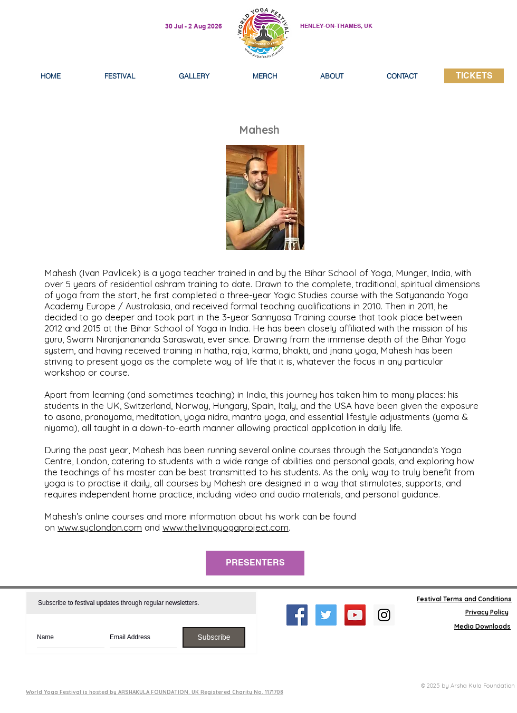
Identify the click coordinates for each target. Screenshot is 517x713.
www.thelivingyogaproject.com (225, 527)
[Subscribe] (214, 637)
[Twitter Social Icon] (326, 615)
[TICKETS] (474, 76)
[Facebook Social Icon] (297, 615)
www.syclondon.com (100, 527)
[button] (332, 76)
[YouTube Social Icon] (355, 615)
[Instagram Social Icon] (384, 615)
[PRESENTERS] (255, 563)
